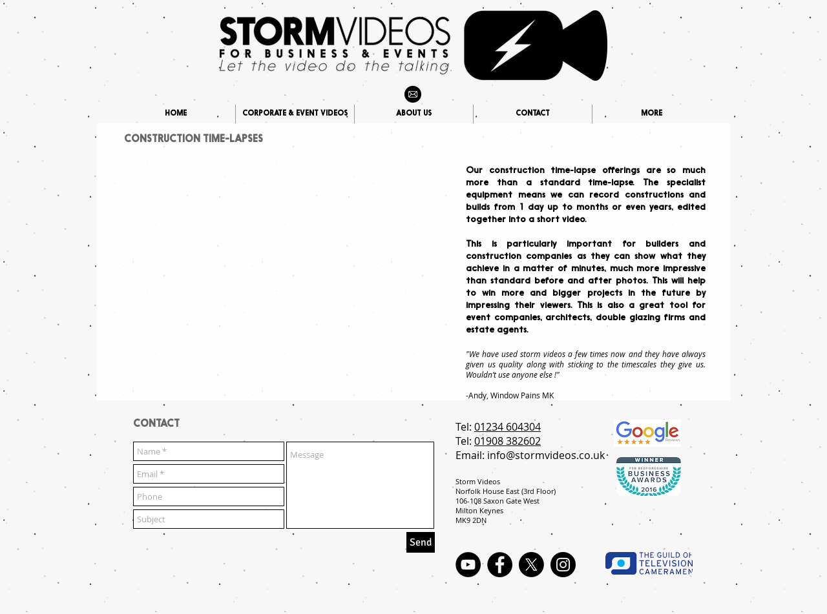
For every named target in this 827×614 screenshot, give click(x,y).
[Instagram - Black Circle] (563, 564)
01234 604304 (507, 427)
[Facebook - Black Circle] (499, 564)
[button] (651, 114)
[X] (531, 564)
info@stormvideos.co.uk (546, 455)
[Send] (420, 542)
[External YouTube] (279, 249)
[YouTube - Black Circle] (468, 564)
